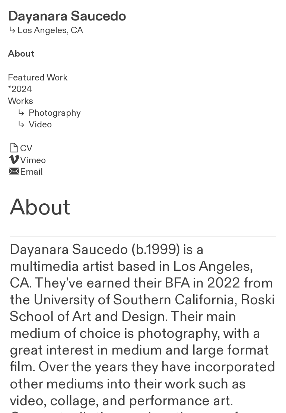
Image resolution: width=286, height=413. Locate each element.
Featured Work (37, 78)
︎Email (25, 172)
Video (40, 124)
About (21, 54)
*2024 (20, 89)
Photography (55, 113)
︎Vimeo (27, 160)
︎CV (20, 148)
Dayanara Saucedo (67, 16)
